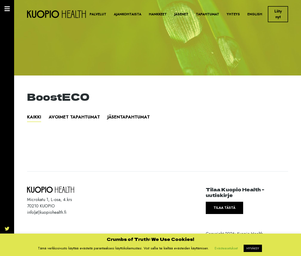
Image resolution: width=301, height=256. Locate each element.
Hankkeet (158, 14)
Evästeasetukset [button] (226, 248)
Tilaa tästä (224, 207)
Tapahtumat (207, 14)
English (254, 14)
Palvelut (98, 14)
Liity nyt (278, 14)
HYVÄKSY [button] (252, 248)
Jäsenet (181, 14)
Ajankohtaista (127, 14)
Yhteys (233, 14)
